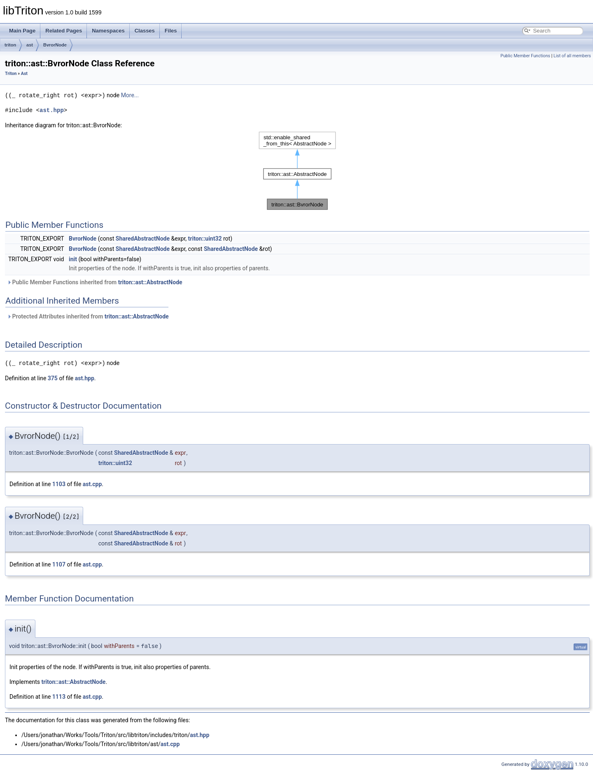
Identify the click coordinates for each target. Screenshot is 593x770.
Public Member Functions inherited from (94, 282)
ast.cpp (92, 483)
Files (171, 31)
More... (130, 95)
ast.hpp (52, 110)
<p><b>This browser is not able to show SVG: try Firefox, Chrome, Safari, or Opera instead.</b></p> (297, 170)
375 (53, 377)
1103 (58, 483)
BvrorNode (55, 44)
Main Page (22, 31)
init (73, 258)
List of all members (572, 56)
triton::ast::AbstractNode (150, 282)
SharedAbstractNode (143, 238)
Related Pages (63, 31)
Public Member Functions (525, 56)
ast (29, 44)
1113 (58, 696)
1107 (58, 563)
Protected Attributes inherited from (88, 316)
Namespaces (108, 31)
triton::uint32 (205, 238)
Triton (10, 73)
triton (10, 44)
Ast (24, 73)
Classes (145, 31)
